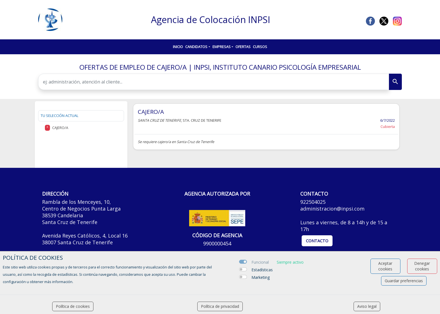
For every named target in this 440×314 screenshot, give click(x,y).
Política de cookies (73, 306)
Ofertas (243, 46)
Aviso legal (367, 306)
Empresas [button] (221, 46)
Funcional (260, 262)
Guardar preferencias (404, 280)
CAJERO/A (151, 112)
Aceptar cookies (385, 266)
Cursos (260, 46)
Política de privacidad (220, 306)
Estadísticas (262, 269)
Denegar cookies (422, 266)
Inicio (178, 46)
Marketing (260, 277)
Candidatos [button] (196, 46)
